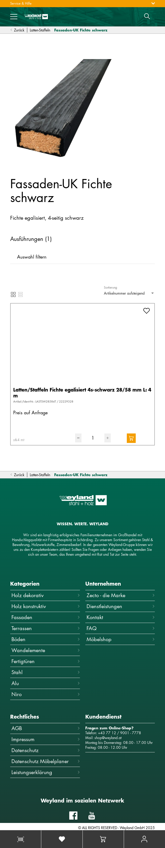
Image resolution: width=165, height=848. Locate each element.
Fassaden (45, 617)
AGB (45, 728)
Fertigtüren (45, 661)
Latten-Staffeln (40, 30)
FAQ (121, 628)
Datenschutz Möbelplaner (45, 761)
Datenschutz (45, 750)
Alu (45, 683)
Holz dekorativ (45, 595)
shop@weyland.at (107, 737)
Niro (45, 694)
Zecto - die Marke (121, 595)
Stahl (45, 672)
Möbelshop (121, 639)
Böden (45, 639)
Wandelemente (45, 650)
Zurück (17, 30)
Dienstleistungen (121, 606)
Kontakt (121, 617)
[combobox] (129, 293)
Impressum (45, 739)
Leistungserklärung (45, 772)
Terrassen (45, 628)
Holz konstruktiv (45, 606)
